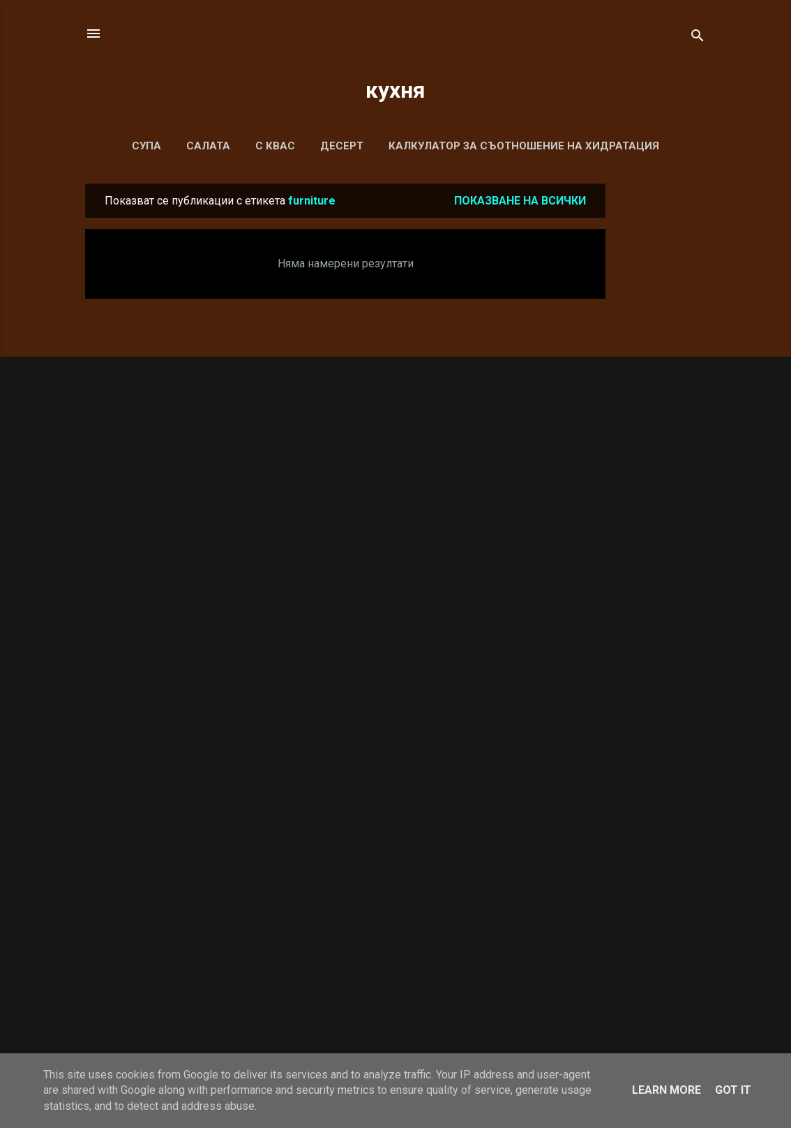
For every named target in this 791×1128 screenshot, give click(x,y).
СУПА (146, 146)
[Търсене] (697, 38)
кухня (395, 90)
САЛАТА (208, 146)
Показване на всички (520, 200)
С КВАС (275, 146)
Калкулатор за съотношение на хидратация (524, 146)
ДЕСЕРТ (341, 146)
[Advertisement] (661, 393)
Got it (733, 1090)
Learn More (666, 1090)
